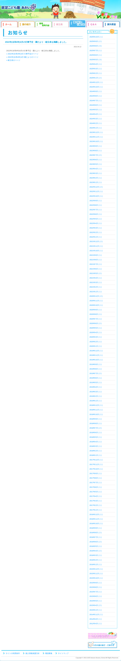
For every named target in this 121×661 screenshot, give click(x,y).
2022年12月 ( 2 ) (96, 187)
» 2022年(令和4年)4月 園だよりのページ (22, 57)
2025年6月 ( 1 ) (95, 55)
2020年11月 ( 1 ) (96, 301)
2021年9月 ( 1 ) (95, 255)
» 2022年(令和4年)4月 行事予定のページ (22, 54)
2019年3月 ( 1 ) (95, 392)
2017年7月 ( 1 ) (95, 483)
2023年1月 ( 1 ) (95, 182)
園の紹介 (26, 24)
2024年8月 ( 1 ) (95, 96)
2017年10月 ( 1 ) (96, 469)
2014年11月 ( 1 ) (96, 614)
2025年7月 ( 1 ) (95, 51)
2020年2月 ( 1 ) (95, 342)
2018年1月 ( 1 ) (95, 455)
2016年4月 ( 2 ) (95, 551)
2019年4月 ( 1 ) (95, 387)
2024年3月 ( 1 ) (95, 119)
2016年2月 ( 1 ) (95, 560)
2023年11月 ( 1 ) (96, 137)
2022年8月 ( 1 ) (95, 205)
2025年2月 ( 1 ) (95, 73)
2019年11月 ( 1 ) (96, 355)
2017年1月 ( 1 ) (95, 510)
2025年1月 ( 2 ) (95, 78)
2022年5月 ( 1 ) (95, 219)
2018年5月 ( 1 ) (95, 437)
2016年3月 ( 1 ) (95, 555)
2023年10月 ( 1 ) (96, 141)
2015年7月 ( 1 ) (95, 592)
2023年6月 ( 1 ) (95, 160)
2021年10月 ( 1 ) (96, 251)
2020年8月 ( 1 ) (95, 314)
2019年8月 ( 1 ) (95, 369)
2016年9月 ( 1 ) (95, 528)
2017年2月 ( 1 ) (95, 505)
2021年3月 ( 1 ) (95, 282)
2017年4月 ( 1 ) (95, 496)
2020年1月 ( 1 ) (95, 346)
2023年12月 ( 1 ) (96, 132)
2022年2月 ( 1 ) (95, 232)
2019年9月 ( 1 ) (95, 364)
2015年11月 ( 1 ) (96, 574)
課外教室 (111, 24)
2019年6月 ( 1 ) (95, 378)
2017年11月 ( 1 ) (96, 464)
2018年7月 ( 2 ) (95, 428)
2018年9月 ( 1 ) (95, 419)
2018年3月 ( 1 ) (95, 446)
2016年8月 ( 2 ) (95, 533)
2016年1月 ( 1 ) (95, 564)
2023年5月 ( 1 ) (95, 164)
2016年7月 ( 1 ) (95, 537)
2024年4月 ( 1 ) (95, 114)
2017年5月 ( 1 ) (95, 492)
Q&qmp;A (94, 24)
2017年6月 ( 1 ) (95, 487)
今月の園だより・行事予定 (102, 644)
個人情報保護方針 (32, 653)
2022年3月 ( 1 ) (95, 228)
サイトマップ (63, 653)
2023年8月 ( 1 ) (95, 151)
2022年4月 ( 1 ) (95, 223)
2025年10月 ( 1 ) (96, 37)
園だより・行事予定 (77, 24)
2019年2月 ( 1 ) (95, 396)
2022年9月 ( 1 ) (95, 201)
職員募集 (48, 653)
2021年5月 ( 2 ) (95, 273)
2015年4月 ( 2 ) (95, 605)
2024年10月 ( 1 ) (96, 87)
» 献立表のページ (13, 60)
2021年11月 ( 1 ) (96, 246)
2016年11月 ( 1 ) (96, 519)
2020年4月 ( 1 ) (95, 332)
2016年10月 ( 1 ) (96, 523)
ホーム (9, 24)
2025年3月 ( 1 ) (95, 69)
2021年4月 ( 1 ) (95, 278)
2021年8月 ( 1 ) (95, 260)
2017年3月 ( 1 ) (95, 501)
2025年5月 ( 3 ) (95, 60)
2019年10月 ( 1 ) (96, 360)
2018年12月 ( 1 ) (96, 405)
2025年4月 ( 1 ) (95, 64)
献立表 (60, 24)
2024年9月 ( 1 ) (95, 91)
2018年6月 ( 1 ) (95, 432)
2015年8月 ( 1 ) (95, 587)
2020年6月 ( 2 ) (95, 323)
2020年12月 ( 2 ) (96, 296)
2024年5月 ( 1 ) (95, 110)
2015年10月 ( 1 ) (96, 578)
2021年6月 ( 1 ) (95, 269)
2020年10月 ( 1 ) (96, 305)
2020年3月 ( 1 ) (95, 337)
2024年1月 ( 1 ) (95, 128)
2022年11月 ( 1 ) (96, 191)
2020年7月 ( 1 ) (95, 319)
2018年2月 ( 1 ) (95, 451)
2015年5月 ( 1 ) (95, 601)
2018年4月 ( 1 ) (95, 442)
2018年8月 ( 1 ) (95, 423)
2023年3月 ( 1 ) (95, 173)
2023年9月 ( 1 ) (95, 146)
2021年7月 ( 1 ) (95, 264)
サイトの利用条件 (13, 653)
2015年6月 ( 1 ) (95, 596)
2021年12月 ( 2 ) (96, 241)
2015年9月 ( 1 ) (95, 583)
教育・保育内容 (43, 24)
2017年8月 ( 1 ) (95, 478)
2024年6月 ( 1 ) (95, 105)
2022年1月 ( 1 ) (95, 237)
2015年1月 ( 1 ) (95, 610)
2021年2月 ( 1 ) (95, 287)
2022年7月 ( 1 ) (95, 210)
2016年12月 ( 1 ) (96, 514)
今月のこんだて (102, 635)
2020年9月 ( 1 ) (95, 310)
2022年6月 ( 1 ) (95, 214)
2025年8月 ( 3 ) (95, 46)
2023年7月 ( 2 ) (95, 155)
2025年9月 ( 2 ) (95, 41)
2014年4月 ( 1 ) (95, 619)
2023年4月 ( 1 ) (95, 169)
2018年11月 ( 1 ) (96, 410)
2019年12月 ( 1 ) (96, 351)
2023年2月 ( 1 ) (95, 178)
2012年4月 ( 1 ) (95, 624)
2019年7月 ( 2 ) (95, 373)
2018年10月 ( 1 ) (96, 414)
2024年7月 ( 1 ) (95, 101)
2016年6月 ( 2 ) (95, 542)
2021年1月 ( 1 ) (95, 292)
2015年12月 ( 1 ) (96, 569)
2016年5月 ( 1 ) (95, 546)
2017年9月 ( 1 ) (95, 473)
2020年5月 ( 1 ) (95, 328)
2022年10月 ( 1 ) (96, 196)
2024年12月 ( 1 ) (96, 82)
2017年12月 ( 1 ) (96, 460)
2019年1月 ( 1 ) (95, 401)
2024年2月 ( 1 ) (95, 123)
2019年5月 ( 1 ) (95, 382)
